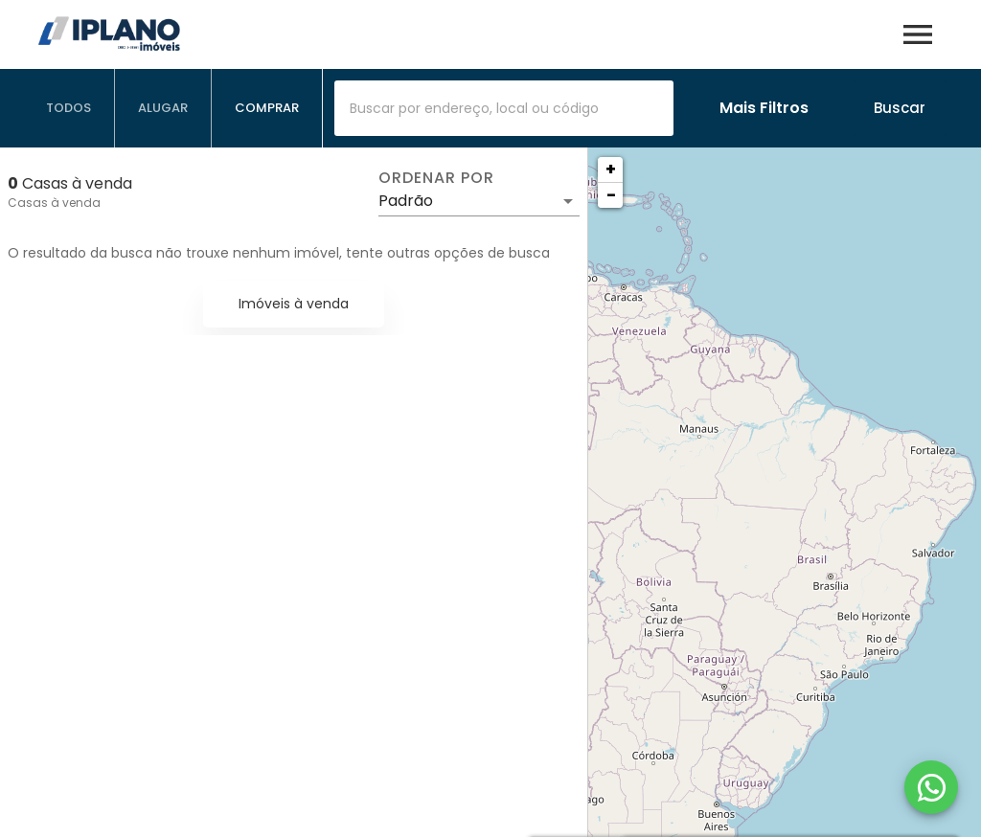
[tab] (69, 108)
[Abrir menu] (917, 34)
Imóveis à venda (294, 303)
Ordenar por (435, 178)
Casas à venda (54, 202)
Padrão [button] (405, 201)
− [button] (611, 195)
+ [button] (610, 169)
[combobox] (503, 108)
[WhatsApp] (931, 787)
